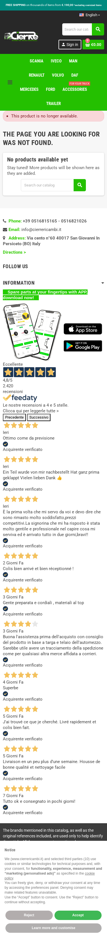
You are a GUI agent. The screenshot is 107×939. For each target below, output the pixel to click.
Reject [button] (29, 915)
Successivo (38, 417)
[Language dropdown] (89, 15)
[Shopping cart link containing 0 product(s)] (93, 44)
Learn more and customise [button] (53, 928)
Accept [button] (78, 915)
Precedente (14, 417)
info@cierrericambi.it (41, 229)
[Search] (83, 29)
